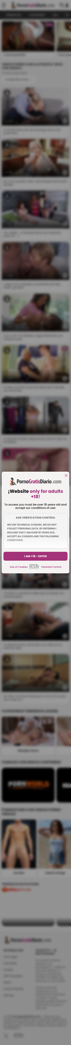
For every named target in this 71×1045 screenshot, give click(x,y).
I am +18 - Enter (35, 556)
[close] (66, 475)
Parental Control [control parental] (51, 567)
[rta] (34, 568)
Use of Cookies (19, 567)
